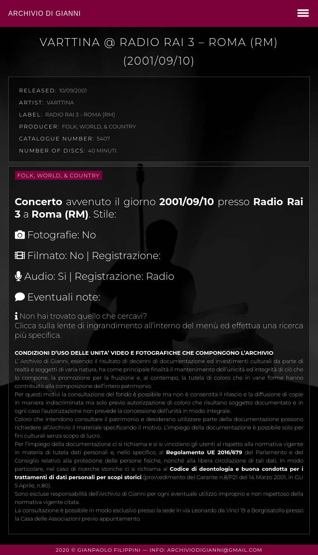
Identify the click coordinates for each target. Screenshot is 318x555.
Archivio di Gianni (44, 13)
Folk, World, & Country (58, 175)
